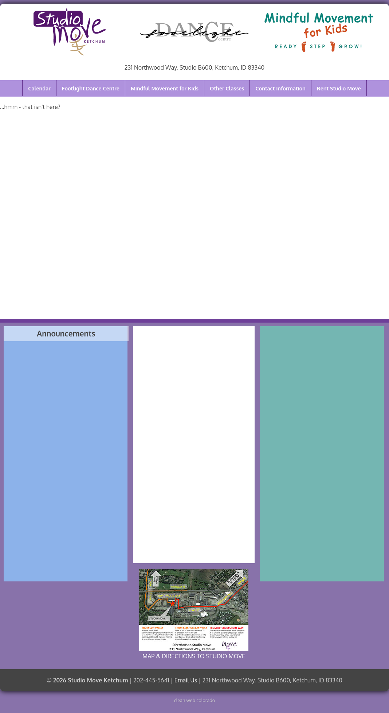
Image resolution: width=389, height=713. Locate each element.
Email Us (185, 680)
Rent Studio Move (339, 88)
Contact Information (280, 88)
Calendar (39, 88)
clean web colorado (194, 700)
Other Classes (227, 88)
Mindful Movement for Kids (165, 88)
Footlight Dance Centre (90, 88)
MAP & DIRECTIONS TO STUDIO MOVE (193, 614)
